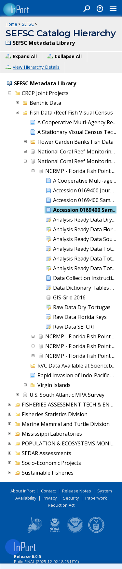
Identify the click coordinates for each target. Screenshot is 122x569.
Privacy (50, 498)
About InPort (22, 491)
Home (11, 24)
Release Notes (76, 491)
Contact (48, 491)
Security (71, 498)
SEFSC (28, 24)
